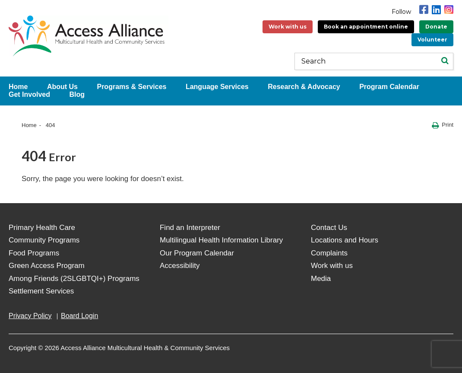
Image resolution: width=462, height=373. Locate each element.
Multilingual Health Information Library (221, 240)
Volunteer (432, 39)
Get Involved (29, 94)
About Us (62, 86)
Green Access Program (47, 265)
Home (29, 125)
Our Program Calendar (197, 253)
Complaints (329, 253)
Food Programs (34, 253)
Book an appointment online (366, 26)
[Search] (444, 61)
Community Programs (44, 240)
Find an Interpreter (190, 227)
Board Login (79, 315)
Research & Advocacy (304, 86)
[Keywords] (373, 61)
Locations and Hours (344, 240)
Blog (77, 94)
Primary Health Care (42, 227)
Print (442, 125)
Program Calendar (389, 86)
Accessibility (180, 265)
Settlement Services (41, 291)
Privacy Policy (30, 315)
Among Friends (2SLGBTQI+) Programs (74, 278)
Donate (436, 26)
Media (321, 278)
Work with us (288, 26)
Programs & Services (131, 86)
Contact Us (329, 227)
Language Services (217, 86)
